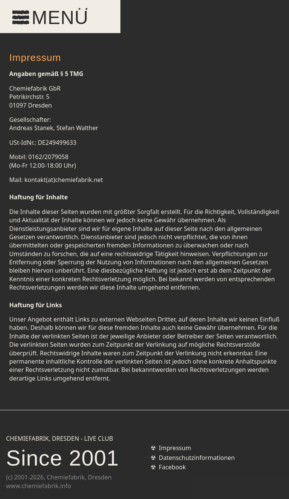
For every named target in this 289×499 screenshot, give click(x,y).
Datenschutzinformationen (197, 457)
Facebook (172, 467)
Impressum (175, 448)
